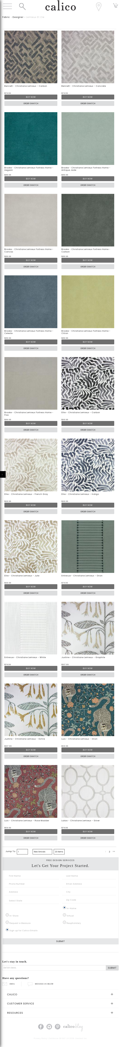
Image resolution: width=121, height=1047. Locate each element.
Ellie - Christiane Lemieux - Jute (21, 575)
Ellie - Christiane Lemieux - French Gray (26, 494)
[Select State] (32, 901)
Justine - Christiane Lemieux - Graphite (83, 657)
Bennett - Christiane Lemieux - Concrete (83, 86)
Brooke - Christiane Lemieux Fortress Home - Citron (85, 332)
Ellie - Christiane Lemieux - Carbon (80, 412)
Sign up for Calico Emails (23, 930)
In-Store (13, 915)
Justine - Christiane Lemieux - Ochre (24, 739)
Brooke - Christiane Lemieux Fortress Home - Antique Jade (85, 169)
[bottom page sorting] (42, 851)
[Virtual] (64, 914)
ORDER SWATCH (30, 103)
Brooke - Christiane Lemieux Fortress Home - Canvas (28, 250)
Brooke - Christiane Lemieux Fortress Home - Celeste (28, 332)
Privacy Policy (40, 1038)
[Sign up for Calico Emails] (7, 929)
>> (114, 851)
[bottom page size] (59, 851)
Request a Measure (20, 923)
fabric (6, 17)
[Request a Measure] (7, 922)
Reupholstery (74, 923)
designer (18, 17)
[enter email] (54, 967)
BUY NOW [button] (31, 97)
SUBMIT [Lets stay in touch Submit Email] (112, 967)
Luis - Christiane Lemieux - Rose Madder (26, 820)
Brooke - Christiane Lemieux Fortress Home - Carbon (85, 250)
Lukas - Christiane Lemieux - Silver (80, 820)
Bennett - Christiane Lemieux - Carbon (25, 86)
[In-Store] (7, 914)
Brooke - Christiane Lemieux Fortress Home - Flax (28, 413)
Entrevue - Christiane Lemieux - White (25, 657)
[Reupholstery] (64, 922)
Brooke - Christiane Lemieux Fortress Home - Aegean (28, 169)
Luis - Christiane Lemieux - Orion (79, 739)
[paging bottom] (22, 851)
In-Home (71, 908)
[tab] (60, 994)
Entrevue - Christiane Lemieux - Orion (82, 575)
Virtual (70, 915)
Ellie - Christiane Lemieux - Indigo (80, 494)
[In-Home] (64, 907)
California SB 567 (57, 1038)
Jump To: (11, 851)
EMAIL (8, 984)
